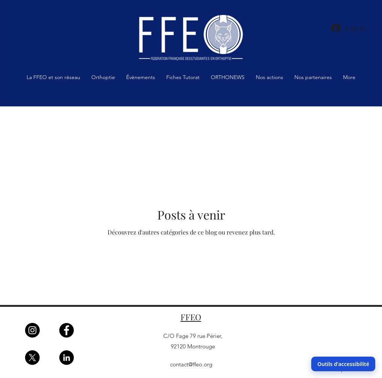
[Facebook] (66, 330)
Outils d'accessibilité (343, 364)
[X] (32, 357)
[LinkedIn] (66, 357)
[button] (53, 80)
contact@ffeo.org (191, 364)
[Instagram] (32, 330)
